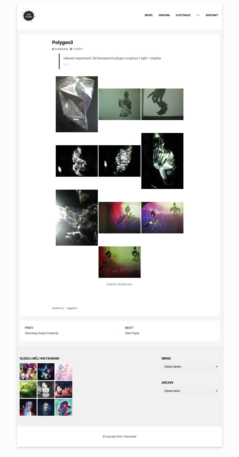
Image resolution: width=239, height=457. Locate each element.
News (150, 19)
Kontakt (213, 19)
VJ (76, 316)
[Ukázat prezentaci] (119, 292)
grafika (165, 19)
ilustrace (184, 19)
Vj (199, 19)
